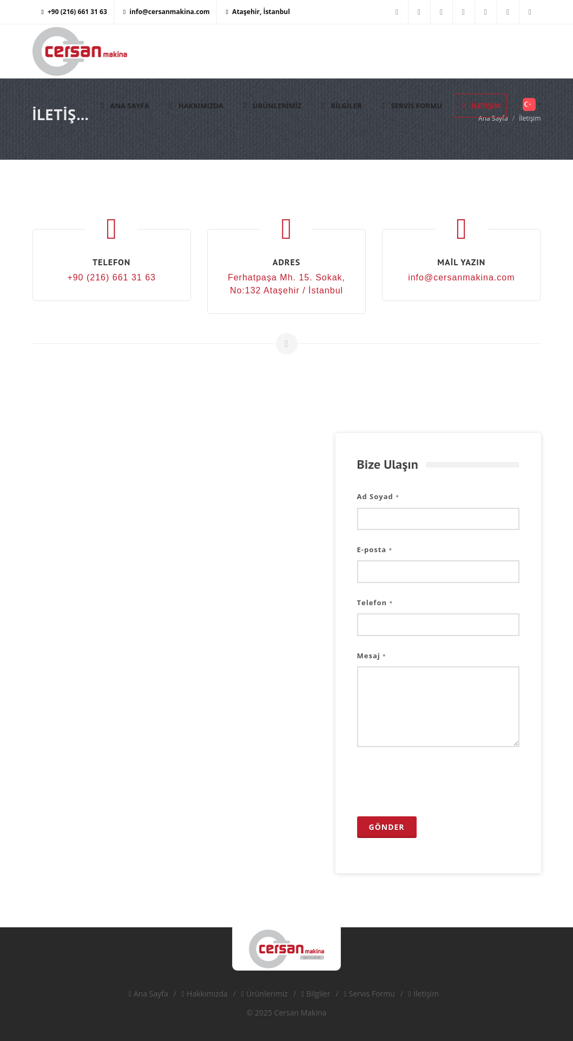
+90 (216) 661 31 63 (74, 11)
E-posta (375, 549)
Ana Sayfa (148, 993)
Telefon (375, 602)
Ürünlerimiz (264, 993)
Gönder (387, 827)
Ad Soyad (378, 496)
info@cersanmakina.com (166, 11)
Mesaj (371, 655)
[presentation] (439, 782)
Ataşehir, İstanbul (258, 11)
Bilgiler (316, 993)
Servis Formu (369, 993)
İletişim (424, 993)
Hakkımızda (205, 993)
